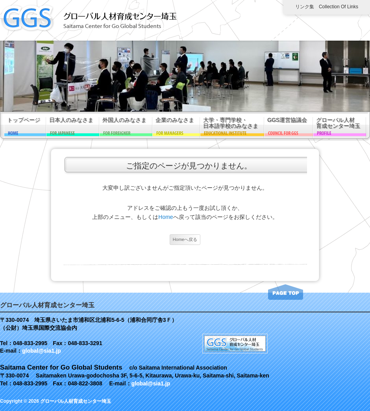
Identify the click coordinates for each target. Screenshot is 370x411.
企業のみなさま (174, 120)
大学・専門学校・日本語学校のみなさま (230, 123)
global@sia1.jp (41, 350)
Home (165, 217)
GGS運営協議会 (287, 120)
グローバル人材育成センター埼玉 (338, 123)
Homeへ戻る (185, 239)
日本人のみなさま (71, 120)
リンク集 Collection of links (326, 6)
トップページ (23, 120)
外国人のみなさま (124, 120)
